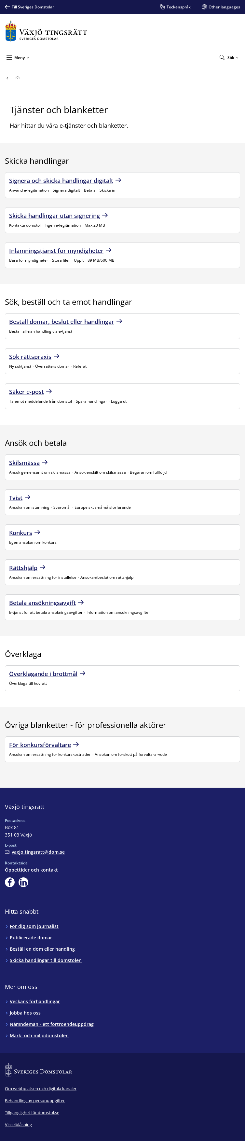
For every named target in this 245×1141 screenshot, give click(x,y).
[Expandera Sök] (229, 57)
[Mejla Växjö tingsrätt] (35, 852)
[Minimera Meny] (17, 57)
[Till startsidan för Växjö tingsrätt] (46, 31)
